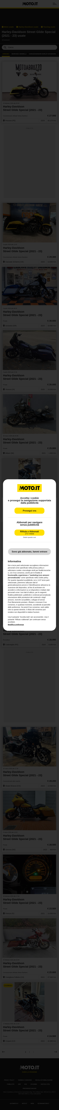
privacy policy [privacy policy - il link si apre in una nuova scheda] (38, 568)
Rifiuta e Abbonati (29, 532)
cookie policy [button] (43, 578)
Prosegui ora (29, 510)
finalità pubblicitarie (15, 595)
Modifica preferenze (16, 625)
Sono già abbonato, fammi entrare (29, 551)
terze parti (45, 580)
